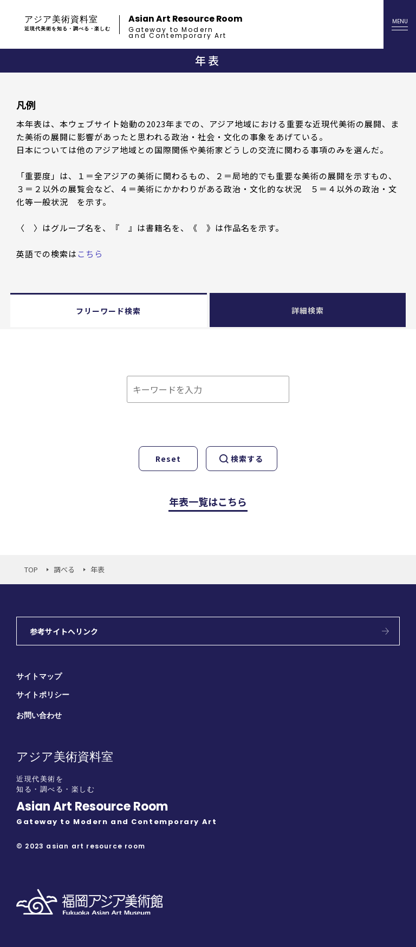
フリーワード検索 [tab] (108, 310)
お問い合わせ (39, 715)
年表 (97, 569)
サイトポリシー (42, 695)
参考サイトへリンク (64, 631)
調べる (64, 569)
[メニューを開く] (400, 24)
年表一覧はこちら (208, 501)
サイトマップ (39, 676)
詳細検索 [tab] (307, 310)
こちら (90, 253)
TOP (31, 569)
